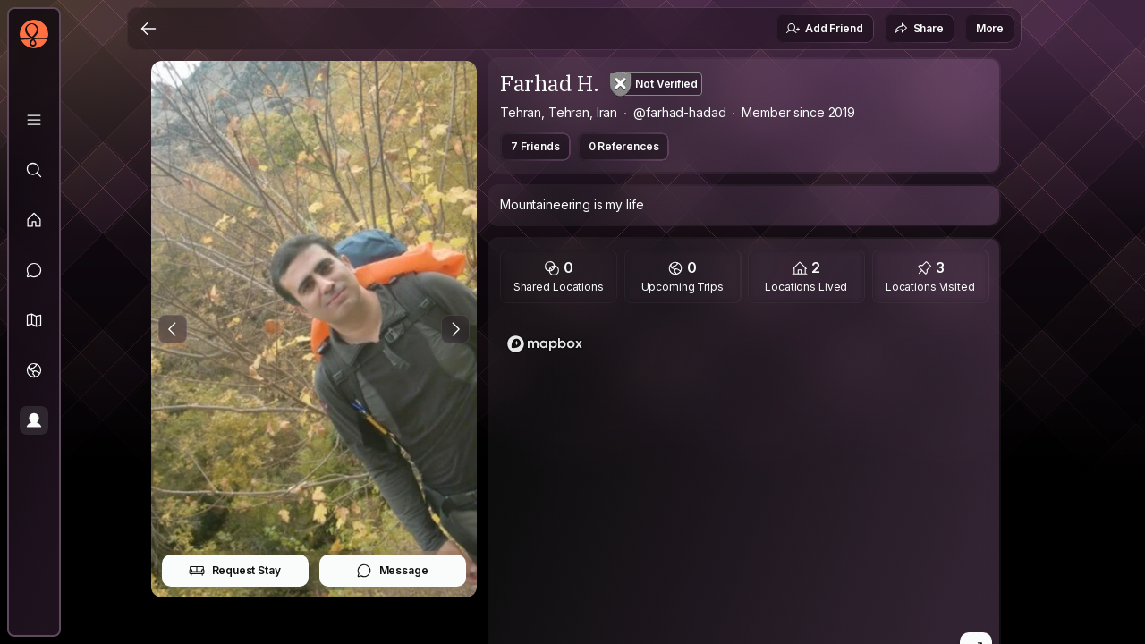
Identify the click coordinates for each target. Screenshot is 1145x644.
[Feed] (34, 220)
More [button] (990, 28)
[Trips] (34, 370)
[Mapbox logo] (544, 344)
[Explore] (34, 170)
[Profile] (34, 420)
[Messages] (34, 270)
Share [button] (919, 28)
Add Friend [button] (823, 28)
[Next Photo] (455, 329)
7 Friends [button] (535, 146)
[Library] (34, 120)
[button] (34, 320)
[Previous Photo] (172, 329)
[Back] (148, 28)
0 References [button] (624, 146)
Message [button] (392, 571)
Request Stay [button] (235, 571)
